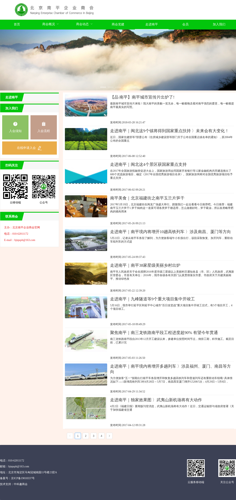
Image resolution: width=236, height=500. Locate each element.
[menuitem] (17, 25)
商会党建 (118, 24)
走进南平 (151, 24)
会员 (185, 24)
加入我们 (219, 24)
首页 (17, 24)
